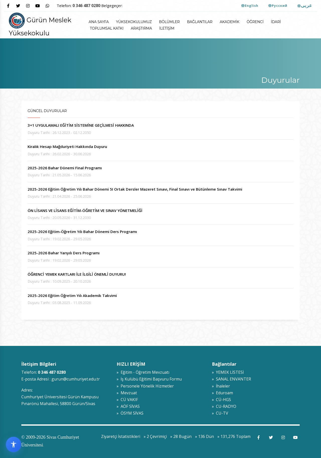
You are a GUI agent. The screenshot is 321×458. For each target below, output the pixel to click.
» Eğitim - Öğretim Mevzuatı (143, 372)
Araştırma (141, 28)
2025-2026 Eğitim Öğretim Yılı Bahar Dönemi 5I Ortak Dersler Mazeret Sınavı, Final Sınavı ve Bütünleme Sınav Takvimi (135, 189)
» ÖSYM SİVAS (130, 413)
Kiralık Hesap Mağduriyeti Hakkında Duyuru (67, 146)
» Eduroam (222, 393)
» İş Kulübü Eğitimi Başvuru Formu (149, 379)
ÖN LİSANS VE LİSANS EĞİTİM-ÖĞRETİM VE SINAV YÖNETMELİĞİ (85, 210)
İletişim (166, 28)
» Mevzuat (127, 393)
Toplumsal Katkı (107, 28)
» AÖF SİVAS (128, 406)
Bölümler (169, 22)
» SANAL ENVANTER (231, 379)
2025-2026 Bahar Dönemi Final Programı (65, 167)
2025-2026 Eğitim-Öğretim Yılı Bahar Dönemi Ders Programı (82, 231)
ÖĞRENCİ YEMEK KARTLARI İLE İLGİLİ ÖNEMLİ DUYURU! (77, 274)
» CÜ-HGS (221, 399)
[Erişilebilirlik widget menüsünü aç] (13, 444)
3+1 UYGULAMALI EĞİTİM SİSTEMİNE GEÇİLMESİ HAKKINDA (81, 125)
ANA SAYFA (99, 22)
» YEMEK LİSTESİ (228, 372)
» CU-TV (220, 413)
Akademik (229, 22)
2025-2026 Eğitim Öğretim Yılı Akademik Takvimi (72, 295)
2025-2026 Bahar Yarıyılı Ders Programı (64, 252)
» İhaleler (221, 386)
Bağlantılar (200, 22)
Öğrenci (255, 22)
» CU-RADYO (224, 406)
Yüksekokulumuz (134, 22)
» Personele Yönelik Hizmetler (145, 386)
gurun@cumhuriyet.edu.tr (75, 379)
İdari (276, 22)
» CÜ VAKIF (127, 399)
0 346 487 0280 (86, 5)
